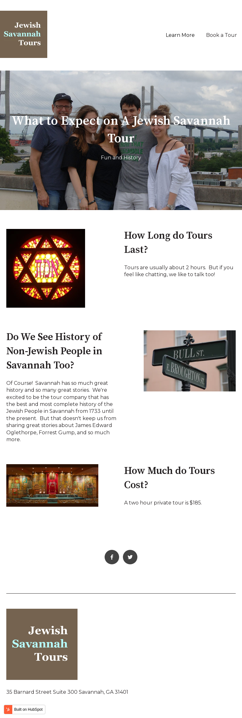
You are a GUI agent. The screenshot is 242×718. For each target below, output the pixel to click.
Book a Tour (221, 35)
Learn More (180, 35)
